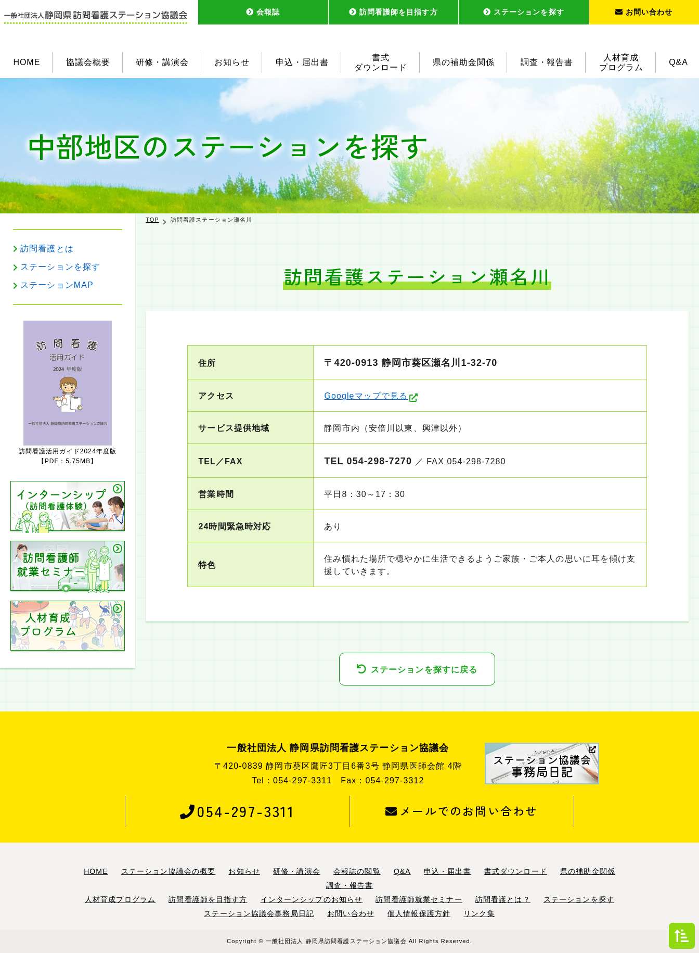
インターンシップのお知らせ (312, 899)
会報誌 (263, 12)
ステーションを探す (523, 12)
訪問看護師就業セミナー (419, 899)
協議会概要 (88, 62)
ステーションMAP (57, 285)
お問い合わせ (643, 12)
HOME (26, 62)
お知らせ (232, 62)
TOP (152, 220)
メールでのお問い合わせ (461, 811)
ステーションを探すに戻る (424, 669)
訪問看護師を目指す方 (393, 12)
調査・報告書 (547, 62)
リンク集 (479, 913)
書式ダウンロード (380, 62)
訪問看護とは (47, 248)
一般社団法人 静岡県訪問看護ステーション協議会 (336, 941)
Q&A (678, 62)
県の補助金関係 (464, 62)
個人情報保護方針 (418, 913)
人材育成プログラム (621, 62)
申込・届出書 (302, 62)
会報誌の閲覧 (357, 871)
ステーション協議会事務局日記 (259, 913)
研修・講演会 (162, 62)
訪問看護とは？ (502, 899)
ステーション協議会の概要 (168, 871)
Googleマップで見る (366, 395)
